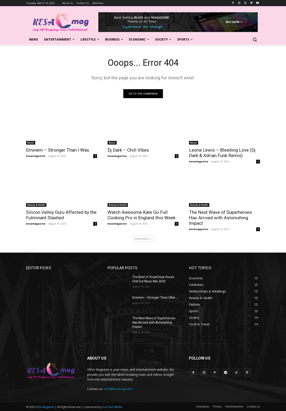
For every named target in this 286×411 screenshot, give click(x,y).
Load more (143, 239)
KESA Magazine (45, 407)
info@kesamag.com (118, 389)
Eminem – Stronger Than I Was (57, 150)
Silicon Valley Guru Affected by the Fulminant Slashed (61, 215)
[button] (254, 39)
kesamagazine (35, 156)
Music (30, 142)
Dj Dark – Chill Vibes (128, 150)
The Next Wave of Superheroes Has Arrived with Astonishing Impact (220, 218)
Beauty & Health (36, 204)
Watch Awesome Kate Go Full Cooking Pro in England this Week (141, 215)
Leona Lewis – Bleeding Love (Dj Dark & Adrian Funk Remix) (222, 152)
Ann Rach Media (112, 407)
